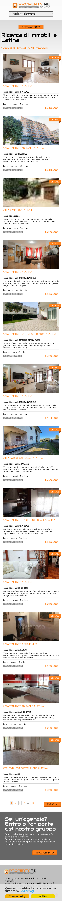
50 (32, 803)
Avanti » (52, 804)
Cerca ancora (31, 27)
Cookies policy (17, 896)
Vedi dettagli (27, 891)
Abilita (42, 896)
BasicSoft (30, 878)
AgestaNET (35, 883)
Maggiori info (45, 852)
